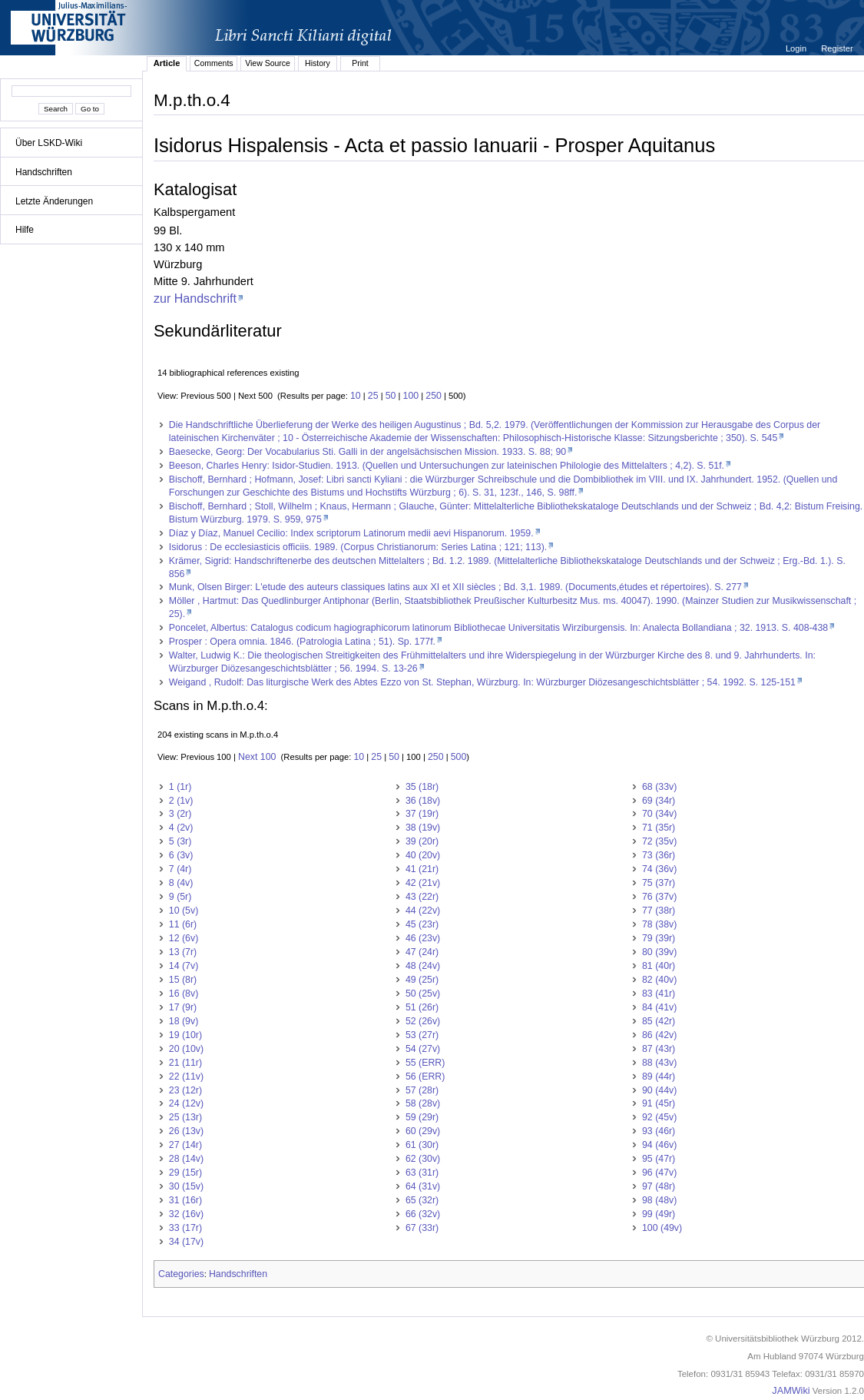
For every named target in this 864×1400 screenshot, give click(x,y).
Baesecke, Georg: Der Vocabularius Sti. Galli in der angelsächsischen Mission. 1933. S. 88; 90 (367, 451)
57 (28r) (422, 1090)
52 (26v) (423, 1021)
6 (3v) (181, 855)
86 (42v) (659, 1035)
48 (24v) (423, 965)
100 (411, 395)
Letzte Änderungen (54, 201)
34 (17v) (186, 1241)
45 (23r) (422, 924)
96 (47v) (659, 1172)
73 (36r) (658, 855)
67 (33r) (422, 1228)
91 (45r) (658, 1103)
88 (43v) (659, 1062)
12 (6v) (183, 938)
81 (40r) (658, 965)
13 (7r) (183, 952)
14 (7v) (183, 965)
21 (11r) (185, 1062)
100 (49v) (662, 1228)
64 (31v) (423, 1186)
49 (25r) (422, 979)
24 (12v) (186, 1103)
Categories (181, 1274)
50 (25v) (423, 993)
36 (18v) (423, 800)
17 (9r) (183, 1007)
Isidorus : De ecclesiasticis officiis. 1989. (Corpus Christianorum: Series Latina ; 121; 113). (358, 547)
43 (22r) (422, 896)
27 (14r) (185, 1145)
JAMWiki (790, 1390)
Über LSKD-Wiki (48, 143)
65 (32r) (422, 1200)
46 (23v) (423, 938)
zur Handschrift (195, 298)
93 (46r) (658, 1131)
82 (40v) (659, 979)
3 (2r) (180, 813)
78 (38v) (659, 924)
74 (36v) (659, 869)
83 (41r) (658, 993)
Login (797, 48)
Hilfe (24, 229)
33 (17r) (185, 1228)
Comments (213, 63)
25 (373, 395)
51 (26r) (422, 1007)
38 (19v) (423, 827)
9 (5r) (180, 896)
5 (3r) (180, 841)
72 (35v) (659, 841)
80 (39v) (659, 952)
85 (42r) (658, 1021)
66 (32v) (423, 1214)
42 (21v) (423, 882)
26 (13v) (186, 1131)
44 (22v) (423, 910)
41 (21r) (422, 869)
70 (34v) (659, 813)
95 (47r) (658, 1158)
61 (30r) (422, 1145)
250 (433, 395)
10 (355, 395)
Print (360, 63)
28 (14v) (186, 1158)
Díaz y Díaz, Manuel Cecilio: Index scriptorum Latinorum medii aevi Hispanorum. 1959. (351, 533)
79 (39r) (658, 938)
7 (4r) (180, 869)
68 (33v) (659, 786)
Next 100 (257, 756)
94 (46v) (659, 1145)
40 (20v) (423, 855)
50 (391, 395)
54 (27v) (423, 1048)
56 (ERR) (425, 1076)
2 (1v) (181, 800)
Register (836, 48)
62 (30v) (423, 1158)
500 (459, 756)
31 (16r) (185, 1200)
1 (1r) (180, 786)
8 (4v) (181, 882)
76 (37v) (659, 896)
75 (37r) (658, 882)
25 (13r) (185, 1117)
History (317, 63)
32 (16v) (186, 1214)
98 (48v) (659, 1200)
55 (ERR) (425, 1062)
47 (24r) (422, 952)
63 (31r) (422, 1172)
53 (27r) (422, 1035)
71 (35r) (658, 827)
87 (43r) (658, 1048)
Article (167, 63)
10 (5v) (183, 910)
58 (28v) (423, 1103)
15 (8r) (183, 979)
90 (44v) (659, 1090)
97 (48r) (658, 1186)
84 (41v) (659, 1007)
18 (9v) (183, 1021)
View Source (267, 63)
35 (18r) (422, 786)
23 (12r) (185, 1090)
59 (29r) (422, 1117)
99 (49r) (658, 1214)
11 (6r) (183, 924)
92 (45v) (659, 1117)
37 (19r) (422, 813)
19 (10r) (185, 1035)
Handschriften (43, 172)
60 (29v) (423, 1131)
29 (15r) (185, 1172)
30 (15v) (186, 1186)
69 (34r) (658, 800)
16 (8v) (183, 993)
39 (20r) (422, 841)
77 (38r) (658, 910)
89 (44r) (658, 1076)
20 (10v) (186, 1048)
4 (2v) (181, 827)
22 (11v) (186, 1076)
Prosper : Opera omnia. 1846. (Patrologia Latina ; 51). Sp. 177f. (302, 641)
